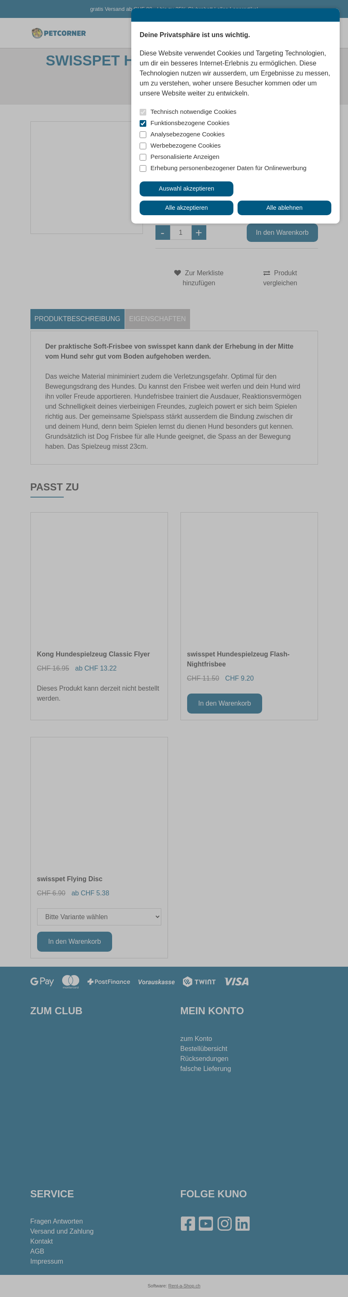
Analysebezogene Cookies (187, 134)
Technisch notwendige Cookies (193, 111)
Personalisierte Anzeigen (184, 156)
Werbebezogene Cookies (185, 145)
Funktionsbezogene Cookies (190, 122)
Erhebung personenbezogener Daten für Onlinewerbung (228, 167)
